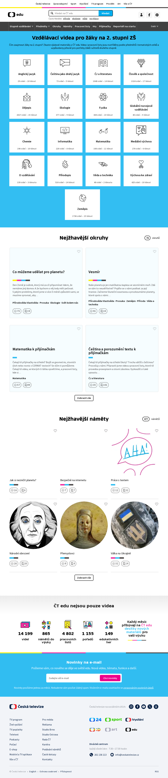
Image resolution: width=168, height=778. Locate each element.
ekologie (76, 18)
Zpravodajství (60, 3)
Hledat (105, 13)
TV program (97, 3)
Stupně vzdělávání (20, 26)
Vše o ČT (128, 3)
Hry (94, 26)
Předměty (41, 26)
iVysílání (83, 3)
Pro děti (110, 3)
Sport (73, 3)
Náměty (67, 26)
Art (119, 3)
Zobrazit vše (84, 397)
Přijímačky (105, 26)
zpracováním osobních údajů (138, 687)
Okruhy (56, 26)
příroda (66, 18)
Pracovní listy (82, 26)
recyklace (94, 18)
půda (85, 18)
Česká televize (43, 3)
